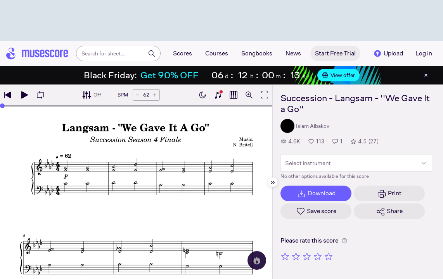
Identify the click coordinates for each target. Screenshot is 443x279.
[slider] (2, 105)
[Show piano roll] (233, 95)
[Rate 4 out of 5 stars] (317, 256)
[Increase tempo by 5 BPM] (155, 95)
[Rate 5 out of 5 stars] (328, 256)
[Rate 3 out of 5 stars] (306, 256)
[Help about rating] (344, 240)
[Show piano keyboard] (218, 95)
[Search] (151, 53)
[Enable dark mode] (202, 95)
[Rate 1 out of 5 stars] (285, 256)
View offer (338, 75)
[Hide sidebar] (272, 182)
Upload (388, 53)
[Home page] (37, 53)
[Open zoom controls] (249, 95)
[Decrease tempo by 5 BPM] (138, 95)
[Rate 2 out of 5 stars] (296, 256)
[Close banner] (426, 75)
